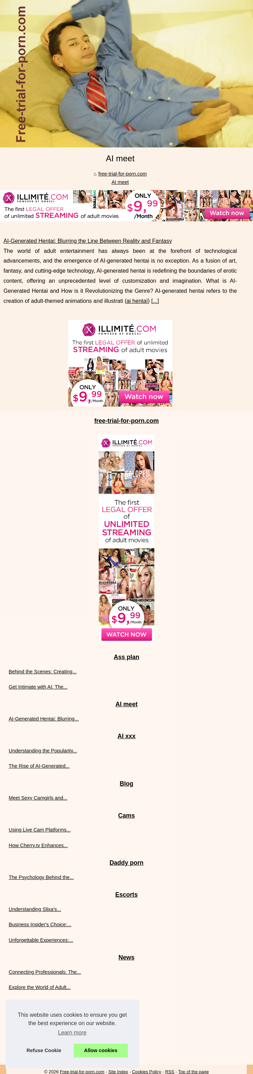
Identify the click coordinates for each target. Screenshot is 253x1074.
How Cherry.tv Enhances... (38, 845)
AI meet (120, 182)
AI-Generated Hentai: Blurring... (44, 719)
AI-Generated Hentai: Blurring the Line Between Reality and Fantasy (87, 241)
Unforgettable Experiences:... (41, 940)
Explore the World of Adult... (40, 987)
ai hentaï (137, 301)
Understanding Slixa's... (35, 909)
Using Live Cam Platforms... (40, 830)
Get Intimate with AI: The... (38, 687)
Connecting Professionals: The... (45, 972)
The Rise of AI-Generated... (39, 766)
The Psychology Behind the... (41, 877)
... (155, 301)
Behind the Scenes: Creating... (42, 671)
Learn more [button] (72, 1032)
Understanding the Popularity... (43, 750)
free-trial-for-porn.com (122, 174)
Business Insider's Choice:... (40, 924)
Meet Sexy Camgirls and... (38, 798)
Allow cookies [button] (100, 1050)
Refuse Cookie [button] (43, 1050)
